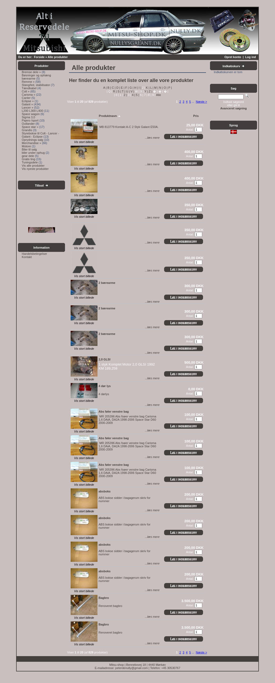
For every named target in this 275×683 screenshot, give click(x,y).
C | (113, 87)
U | (127, 91)
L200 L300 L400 (32, 110)
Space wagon (31, 114)
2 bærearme (107, 282)
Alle (158, 94)
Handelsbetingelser (34, 253)
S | (119, 91)
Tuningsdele (30, 162)
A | (105, 87)
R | (114, 91)
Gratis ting (28, 159)
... (193, 101)
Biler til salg (29, 149)
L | (151, 87)
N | (160, 87)
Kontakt (27, 257)
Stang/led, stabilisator (36, 85)
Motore (26, 146)
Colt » (26, 91)
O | (165, 87)
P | (170, 87)
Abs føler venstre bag (114, 411)
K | (147, 87)
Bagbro (104, 597)
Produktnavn (110, 115)
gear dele (28, 156)
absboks (105, 491)
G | (131, 87)
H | (135, 87)
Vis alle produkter (33, 165)
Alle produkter (58, 57)
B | (109, 87)
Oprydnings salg (32, 139)
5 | (137, 94)
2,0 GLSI (104, 359)
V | (132, 91)
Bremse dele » (31, 72)
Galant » (27, 104)
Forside (39, 57)
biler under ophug (33, 152)
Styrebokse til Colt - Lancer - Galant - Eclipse (40, 135)
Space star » (30, 126)
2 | (125, 94)
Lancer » (27, 107)
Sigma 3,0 (28, 117)
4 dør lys (105, 386)
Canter (26, 97)
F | (126, 87)
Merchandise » (31, 143)
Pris (196, 115)
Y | (146, 91)
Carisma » (28, 94)
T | (123, 91)
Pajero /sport (30, 120)
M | (155, 87)
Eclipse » (28, 101)
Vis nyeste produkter (35, 168)
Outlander (28, 123)
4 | (133, 94)
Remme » (28, 81)
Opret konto (232, 57)
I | (139, 87)
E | (122, 87)
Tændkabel (29, 88)
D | (117, 87)
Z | (150, 91)
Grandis (27, 130)
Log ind (250, 57)
